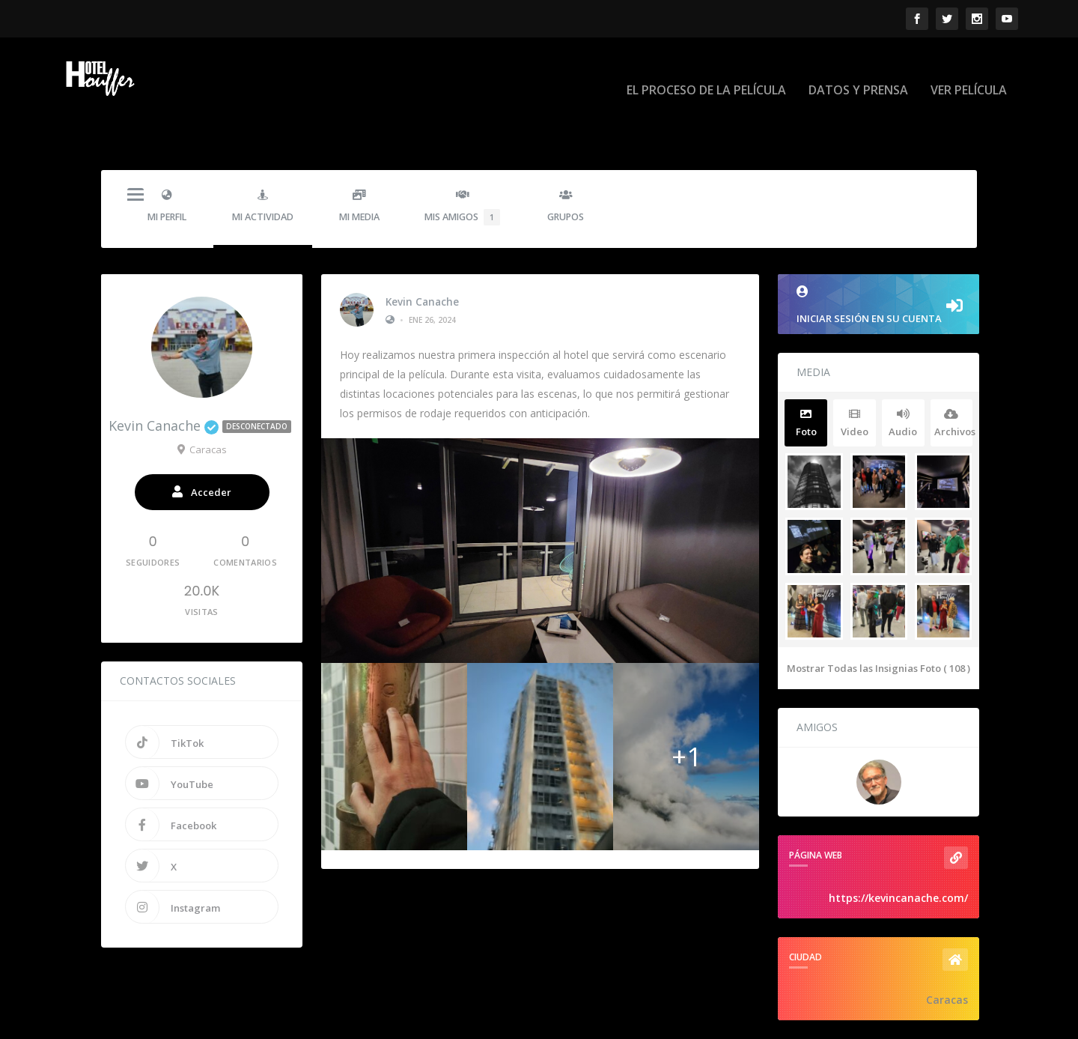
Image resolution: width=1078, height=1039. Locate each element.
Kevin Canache (422, 254)
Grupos (566, 160)
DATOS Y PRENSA (858, 68)
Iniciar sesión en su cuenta (878, 259)
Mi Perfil (166, 160)
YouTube (169, 737)
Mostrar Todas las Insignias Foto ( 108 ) (878, 621)
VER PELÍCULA (969, 68)
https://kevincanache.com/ (898, 851)
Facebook (171, 778)
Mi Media (359, 160)
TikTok (165, 695)
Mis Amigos (462, 161)
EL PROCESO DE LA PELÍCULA (706, 68)
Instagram (173, 860)
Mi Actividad (262, 160)
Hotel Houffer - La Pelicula (164, 1022)
